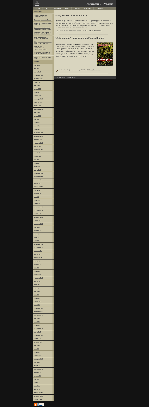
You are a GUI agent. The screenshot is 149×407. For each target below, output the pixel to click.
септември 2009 (38, 173)
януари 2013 (37, 281)
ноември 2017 (38, 338)
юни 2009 (37, 163)
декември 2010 (38, 217)
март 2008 (37, 112)
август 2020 (37, 365)
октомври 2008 (38, 136)
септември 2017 (38, 335)
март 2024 (37, 386)
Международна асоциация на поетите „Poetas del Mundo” (42, 33)
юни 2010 (37, 200)
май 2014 (36, 294)
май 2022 (36, 379)
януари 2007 (37, 82)
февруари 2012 (38, 257)
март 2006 (37, 65)
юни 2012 (37, 271)
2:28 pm (89, 70)
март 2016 (37, 318)
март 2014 (37, 291)
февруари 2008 (38, 109)
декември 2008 (38, 143)
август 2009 (37, 170)
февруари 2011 (38, 224)
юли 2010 (37, 203)
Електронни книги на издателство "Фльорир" (41, 38)
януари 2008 (37, 105)
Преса (67, 8)
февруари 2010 (38, 186)
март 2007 (37, 85)
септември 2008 (38, 132)
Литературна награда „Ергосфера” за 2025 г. (40, 16)
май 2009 (36, 159)
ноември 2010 (38, 213)
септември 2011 (38, 244)
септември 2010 (38, 207)
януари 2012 (37, 254)
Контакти (77, 8)
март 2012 (37, 261)
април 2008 (37, 116)
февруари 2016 (38, 315)
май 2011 (36, 234)
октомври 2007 (38, 99)
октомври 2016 (38, 328)
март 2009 (37, 153)
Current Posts (38, 399)
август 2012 (37, 274)
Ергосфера (87, 8)
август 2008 (37, 129)
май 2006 (36, 68)
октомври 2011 (38, 247)
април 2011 (37, 230)
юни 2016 (37, 321)
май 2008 (36, 119)
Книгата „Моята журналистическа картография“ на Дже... (40, 48)
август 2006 (37, 72)
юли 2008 (37, 126)
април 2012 (37, 264)
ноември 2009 (38, 180)
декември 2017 (38, 342)
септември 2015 (38, 308)
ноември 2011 (38, 251)
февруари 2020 (38, 359)
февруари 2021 (38, 369)
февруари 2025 (38, 392)
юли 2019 (37, 352)
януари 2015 (37, 301)
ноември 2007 (38, 102)
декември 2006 (38, 78)
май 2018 (36, 348)
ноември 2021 (38, 372)
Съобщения (57, 8)
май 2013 (36, 288)
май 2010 (36, 197)
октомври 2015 (38, 311)
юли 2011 (37, 240)
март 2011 (37, 227)
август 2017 (37, 332)
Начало (38, 8)
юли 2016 (37, 325)
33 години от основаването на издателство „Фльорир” (42, 42)
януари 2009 (37, 146)
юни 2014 (37, 298)
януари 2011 (37, 220)
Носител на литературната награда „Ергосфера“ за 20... (42, 28)
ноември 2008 (38, 139)
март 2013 (37, 284)
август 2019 (37, 355)
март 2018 (37, 345)
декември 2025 (38, 396)
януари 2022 (37, 375)
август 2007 (37, 95)
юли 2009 (37, 166)
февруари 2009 (38, 149)
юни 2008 (37, 122)
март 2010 (37, 190)
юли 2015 (37, 305)
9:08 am (91, 30)
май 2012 (36, 267)
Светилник (99, 8)
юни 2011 (37, 237)
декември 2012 (38, 278)
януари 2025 (37, 389)
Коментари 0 (98, 30)
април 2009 (37, 156)
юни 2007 (37, 92)
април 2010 (37, 193)
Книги (46, 8)
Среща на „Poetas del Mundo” (42, 19)
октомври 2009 (38, 176)
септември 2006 (38, 75)
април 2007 (37, 89)
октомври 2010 (38, 210)
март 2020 (37, 362)
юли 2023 (37, 382)
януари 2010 (37, 183)
